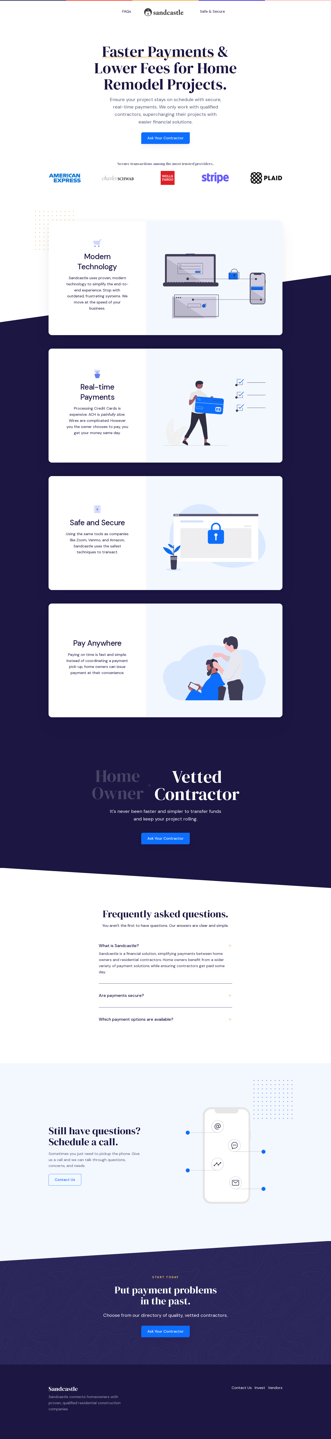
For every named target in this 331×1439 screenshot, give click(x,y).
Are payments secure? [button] (121, 995)
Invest (260, 1387)
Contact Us (65, 1179)
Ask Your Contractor (165, 138)
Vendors (275, 1387)
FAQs (126, 11)
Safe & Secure (212, 11)
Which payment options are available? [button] (136, 1019)
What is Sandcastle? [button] (119, 945)
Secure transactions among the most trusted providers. (165, 163)
